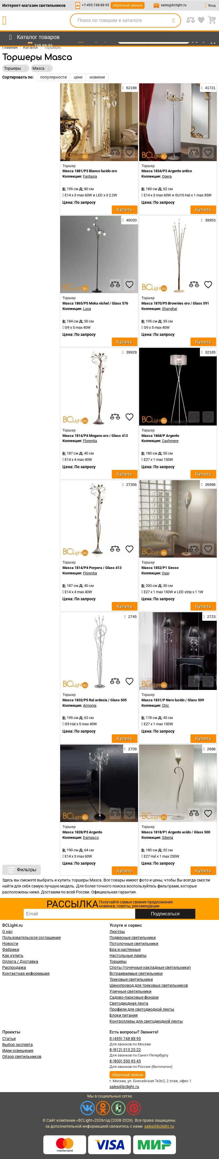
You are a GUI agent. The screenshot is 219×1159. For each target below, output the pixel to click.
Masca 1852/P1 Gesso (160, 568)
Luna (87, 309)
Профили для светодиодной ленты (142, 1009)
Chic (165, 705)
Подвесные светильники (133, 937)
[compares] (115, 152)
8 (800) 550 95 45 (125, 1061)
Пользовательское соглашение (31, 937)
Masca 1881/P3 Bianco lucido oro (89, 171)
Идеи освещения (17, 1050)
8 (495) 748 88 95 (125, 1038)
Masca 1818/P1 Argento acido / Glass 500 (175, 832)
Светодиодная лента (129, 1003)
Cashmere (170, 441)
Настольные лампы (128, 955)
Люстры (117, 931)
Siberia (167, 837)
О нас (7, 931)
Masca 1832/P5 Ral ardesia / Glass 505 (94, 700)
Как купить (12, 955)
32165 (208, 352)
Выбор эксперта (17, 1044)
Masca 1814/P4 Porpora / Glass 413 (91, 568)
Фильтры (21, 870)
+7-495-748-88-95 (95, 5)
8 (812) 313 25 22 (125, 1049)
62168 (129, 87)
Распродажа (14, 967)
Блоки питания (124, 1015)
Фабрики (10, 949)
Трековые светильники (131, 979)
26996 (208, 484)
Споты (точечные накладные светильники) (150, 967)
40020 (129, 220)
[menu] (33, 37)
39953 (208, 220)
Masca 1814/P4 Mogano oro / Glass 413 (95, 435)
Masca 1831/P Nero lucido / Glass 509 (172, 700)
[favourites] (129, 152)
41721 (208, 87)
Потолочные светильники (134, 943)
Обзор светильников (21, 1056)
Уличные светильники (130, 991)
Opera (167, 176)
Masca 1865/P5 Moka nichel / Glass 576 (95, 303)
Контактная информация (26, 973)
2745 (130, 616)
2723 (209, 616)
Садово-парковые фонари (134, 997)
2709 (130, 749)
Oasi (165, 573)
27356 (129, 484)
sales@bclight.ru (173, 5)
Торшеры (118, 961)
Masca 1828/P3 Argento (82, 832)
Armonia (89, 705)
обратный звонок (128, 5)
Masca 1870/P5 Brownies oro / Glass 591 (175, 303)
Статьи (9, 1038)
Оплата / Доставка (20, 961)
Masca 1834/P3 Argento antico (166, 171)
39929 (129, 352)
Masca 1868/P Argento (160, 435)
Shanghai (169, 309)
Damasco (91, 837)
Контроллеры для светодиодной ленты (146, 1021)
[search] (173, 20)
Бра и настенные (125, 949)
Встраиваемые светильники (136, 973)
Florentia (90, 441)
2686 (209, 749)
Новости (10, 943)
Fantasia (90, 176)
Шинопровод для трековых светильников (149, 985)
